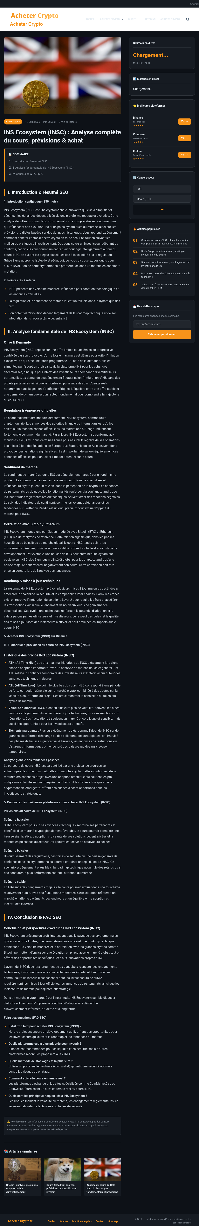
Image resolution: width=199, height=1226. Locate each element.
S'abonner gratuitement (162, 334)
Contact (100, 1221)
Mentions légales (82, 1221)
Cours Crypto (13, 121)
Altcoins (150, 19)
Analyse (63, 1221)
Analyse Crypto (170, 19)
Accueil (90, 19)
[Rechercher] (187, 19)
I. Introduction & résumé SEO (29, 161)
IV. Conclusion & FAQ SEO (27, 173)
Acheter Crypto (26, 24)
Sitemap (113, 1221)
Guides (134, 19)
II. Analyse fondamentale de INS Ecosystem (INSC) (42, 167)
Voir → (184, 121)
